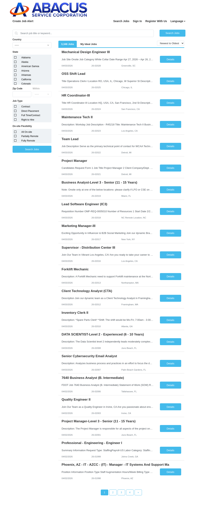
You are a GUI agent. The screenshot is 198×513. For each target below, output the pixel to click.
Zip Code (17, 88)
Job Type (18, 101)
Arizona (25, 70)
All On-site (26, 132)
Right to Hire (27, 119)
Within (36, 88)
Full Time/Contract (30, 115)
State (15, 52)
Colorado (26, 83)
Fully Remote (28, 140)
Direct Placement (30, 111)
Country (17, 39)
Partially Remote (29, 136)
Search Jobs (121, 21)
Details (170, 59)
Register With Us (156, 21)
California (26, 79)
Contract (25, 106)
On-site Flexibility (22, 126)
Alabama (25, 57)
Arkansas (26, 75)
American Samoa (30, 66)
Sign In (137, 21)
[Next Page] (138, 492)
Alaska (24, 62)
